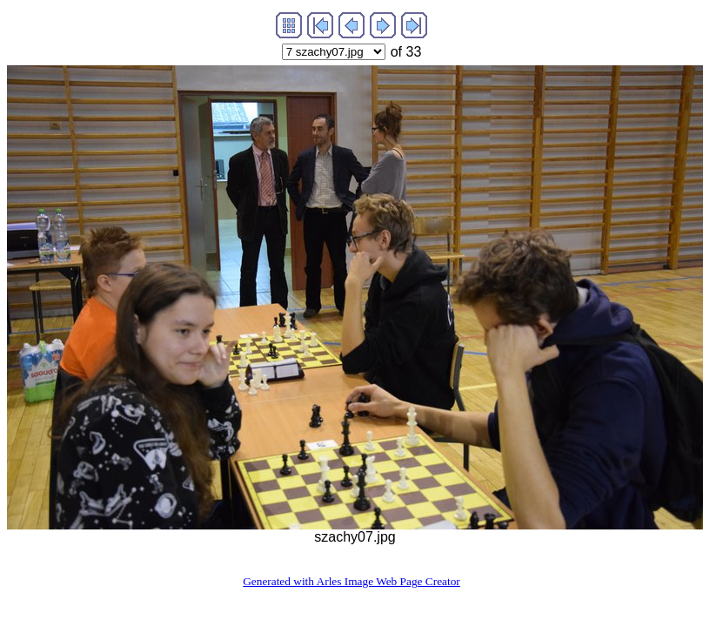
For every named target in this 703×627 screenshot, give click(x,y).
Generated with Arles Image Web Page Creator (351, 581)
